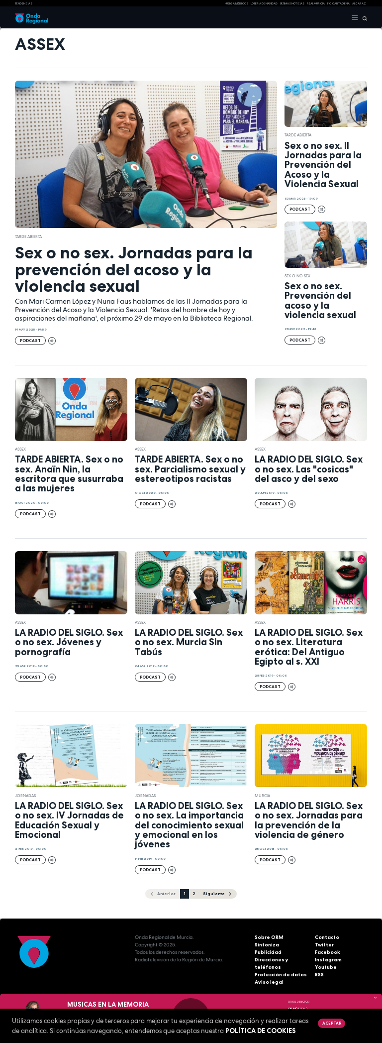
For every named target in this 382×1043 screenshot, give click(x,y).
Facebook (327, 952)
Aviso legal (269, 982)
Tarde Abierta (28, 236)
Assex (20, 449)
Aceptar (331, 1023)
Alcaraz (359, 3)
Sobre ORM (269, 937)
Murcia (262, 795)
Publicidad (268, 952)
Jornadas (25, 795)
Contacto (327, 937)
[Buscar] (363, 18)
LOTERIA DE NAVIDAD (264, 3)
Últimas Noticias (292, 3)
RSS (319, 974)
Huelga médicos (236, 3)
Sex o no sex (297, 275)
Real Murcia (316, 3)
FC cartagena (338, 3)
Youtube (326, 967)
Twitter (324, 944)
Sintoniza (267, 944)
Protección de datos (281, 974)
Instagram (328, 959)
